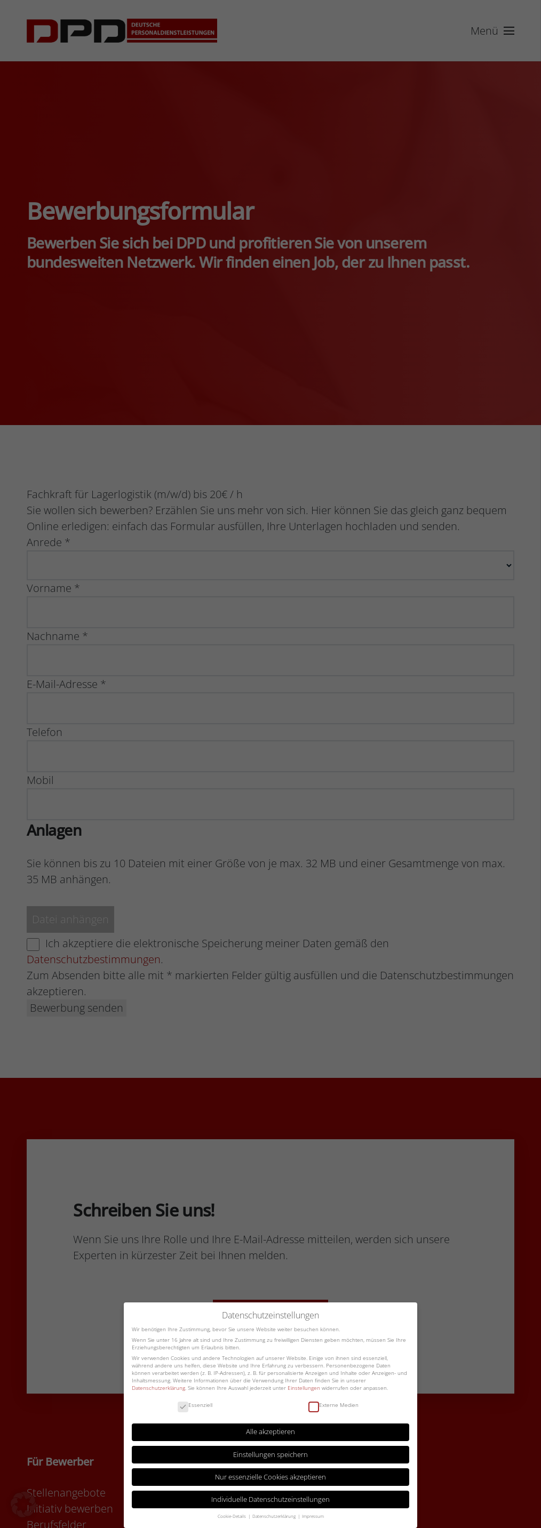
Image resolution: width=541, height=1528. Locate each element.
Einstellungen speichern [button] (270, 1454)
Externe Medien (333, 1405)
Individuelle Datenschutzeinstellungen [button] (270, 1499)
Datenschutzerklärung (158, 1387)
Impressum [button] (313, 1516)
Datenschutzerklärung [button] (274, 1516)
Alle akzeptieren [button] (270, 1431)
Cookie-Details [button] (232, 1516)
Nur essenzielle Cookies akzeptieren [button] (270, 1477)
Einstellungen (304, 1387)
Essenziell (195, 1405)
